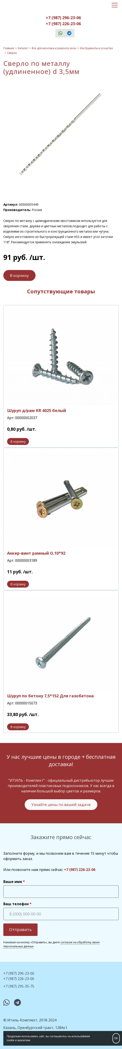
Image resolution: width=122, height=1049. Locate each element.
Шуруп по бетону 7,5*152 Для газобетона (50, 695)
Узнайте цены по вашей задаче (61, 804)
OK (116, 1038)
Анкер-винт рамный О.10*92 (36, 553)
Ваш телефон (16, 903)
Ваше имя (12, 881)
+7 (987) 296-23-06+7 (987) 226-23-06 (63, 20)
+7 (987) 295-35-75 (18, 986)
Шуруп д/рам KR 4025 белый (36, 410)
